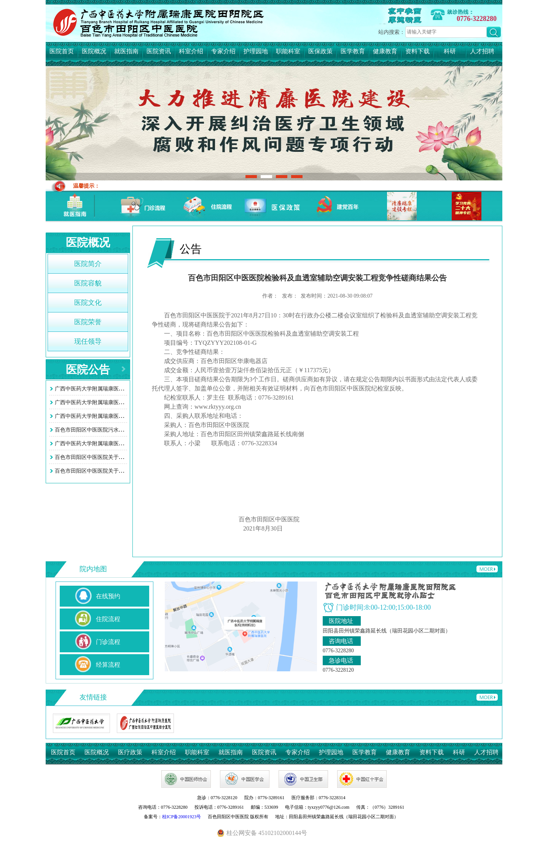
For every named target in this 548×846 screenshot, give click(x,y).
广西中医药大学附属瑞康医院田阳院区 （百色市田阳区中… (125, 402)
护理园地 (256, 51)
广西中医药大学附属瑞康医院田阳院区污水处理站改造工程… (127, 443)
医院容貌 (88, 283)
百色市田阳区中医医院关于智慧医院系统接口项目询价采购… (127, 457)
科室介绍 (191, 51)
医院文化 (88, 302)
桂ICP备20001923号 (181, 816)
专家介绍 (223, 51)
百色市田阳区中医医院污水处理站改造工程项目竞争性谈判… (127, 430)
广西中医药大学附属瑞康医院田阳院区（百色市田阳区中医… (127, 416)
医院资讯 (159, 51)
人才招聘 (482, 51)
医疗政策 (130, 752)
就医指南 (126, 51)
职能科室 (288, 51)
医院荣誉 (88, 322)
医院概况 (94, 51)
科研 (450, 51)
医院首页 (61, 51)
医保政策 (320, 51)
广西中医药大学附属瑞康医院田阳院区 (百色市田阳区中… (123, 389)
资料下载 (417, 51)
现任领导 (88, 341)
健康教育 (385, 51)
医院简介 (88, 264)
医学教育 (353, 51)
